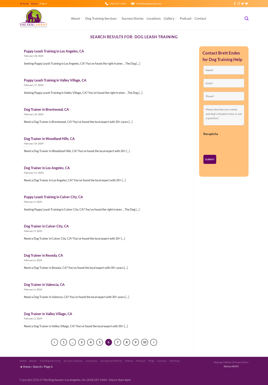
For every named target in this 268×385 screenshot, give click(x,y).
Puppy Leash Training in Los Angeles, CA (54, 51)
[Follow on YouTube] (246, 3)
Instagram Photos (111, 361)
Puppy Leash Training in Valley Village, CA (55, 80)
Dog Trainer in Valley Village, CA (48, 314)
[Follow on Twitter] (242, 3)
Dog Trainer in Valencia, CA (44, 284)
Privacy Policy (241, 362)
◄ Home (24, 3)
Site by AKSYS (231, 366)
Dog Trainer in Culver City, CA (46, 226)
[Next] (154, 342)
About (76, 18)
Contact (200, 18)
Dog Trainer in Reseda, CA (43, 255)
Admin (227, 362)
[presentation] (229, 144)
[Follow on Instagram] (238, 3)
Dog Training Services (102, 18)
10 (145, 342)
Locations (154, 18)
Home (23, 361)
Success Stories (133, 18)
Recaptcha (210, 134)
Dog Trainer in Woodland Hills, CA (49, 139)
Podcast (185, 18)
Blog (151, 361)
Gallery (170, 18)
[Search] (247, 18)
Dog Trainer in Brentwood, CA (46, 109)
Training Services (50, 361)
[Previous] (53, 342)
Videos (129, 361)
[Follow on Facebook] (234, 3)
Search (34, 3)
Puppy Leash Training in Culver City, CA (53, 197)
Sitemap (218, 362)
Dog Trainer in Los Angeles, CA (47, 168)
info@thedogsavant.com (149, 3)
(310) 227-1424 (117, 3)
